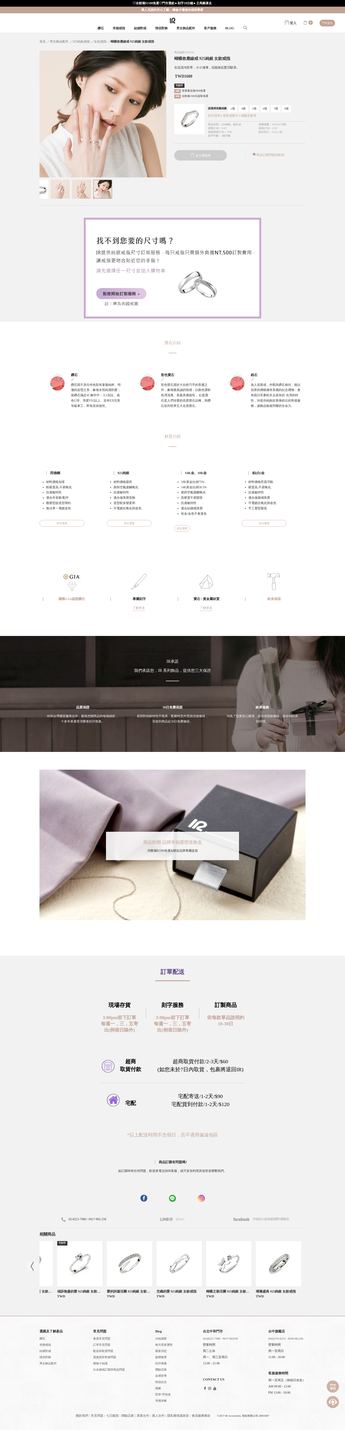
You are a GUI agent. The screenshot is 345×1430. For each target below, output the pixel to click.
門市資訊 (327, 23)
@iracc (180, 1219)
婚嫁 (158, 1388)
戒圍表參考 (248, 115)
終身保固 (274, 599)
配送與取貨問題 (103, 1351)
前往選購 (62, 523)
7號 (276, 108)
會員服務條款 (201, 1415)
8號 (286, 108)
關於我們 (82, 1415)
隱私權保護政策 (178, 1415)
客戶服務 (210, 28)
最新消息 (161, 1351)
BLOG (229, 28)
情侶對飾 (161, 28)
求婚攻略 (161, 1400)
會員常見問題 (101, 1338)
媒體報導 (161, 1357)
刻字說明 (214, 115)
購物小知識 (100, 1363)
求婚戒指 (119, 28)
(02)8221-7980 (211, 1338)
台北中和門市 (213, 1331)
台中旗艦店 (276, 1331)
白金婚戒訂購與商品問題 (109, 1369)
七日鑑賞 (112, 1415)
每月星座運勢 (163, 1344)
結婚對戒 (140, 28)
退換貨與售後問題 (104, 1357)
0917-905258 (230, 1338)
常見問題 (97, 1415)
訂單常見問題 (101, 1344)
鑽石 (101, 28)
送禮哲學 (161, 1375)
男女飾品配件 (185, 28)
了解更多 (139, 608)
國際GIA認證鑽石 (72, 599)
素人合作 (158, 1415)
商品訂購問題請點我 (268, 155)
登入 (291, 23)
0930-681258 (295, 1338)
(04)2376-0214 (277, 1338)
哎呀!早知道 (163, 1394)
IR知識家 (161, 1338)
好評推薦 (161, 1363)
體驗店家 (161, 1369)
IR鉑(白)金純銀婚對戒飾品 (261, 1219)
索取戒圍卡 (231, 115)
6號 (265, 108)
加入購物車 (200, 155)
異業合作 (143, 1415)
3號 (233, 108)
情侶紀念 (161, 1382)
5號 (254, 108)
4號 (243, 108)
